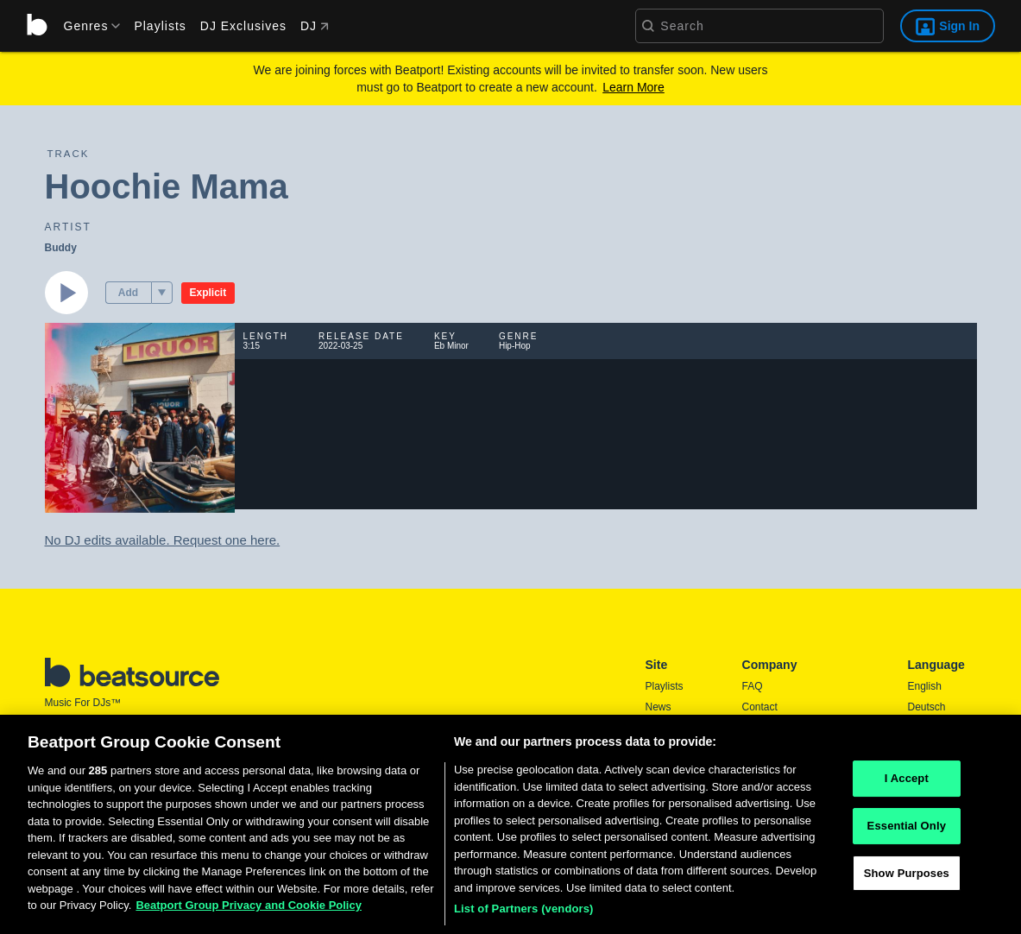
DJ (314, 26)
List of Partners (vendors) (524, 917)
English (925, 686)
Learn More (633, 87)
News (658, 707)
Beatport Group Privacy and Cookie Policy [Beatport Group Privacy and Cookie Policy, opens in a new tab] (249, 913)
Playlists (160, 26)
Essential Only (906, 834)
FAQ (752, 686)
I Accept (907, 786)
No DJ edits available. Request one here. (162, 540)
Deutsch (927, 707)
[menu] (86, 26)
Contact (760, 707)
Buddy (61, 248)
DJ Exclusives (243, 26)
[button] (162, 292)
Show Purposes (906, 880)
